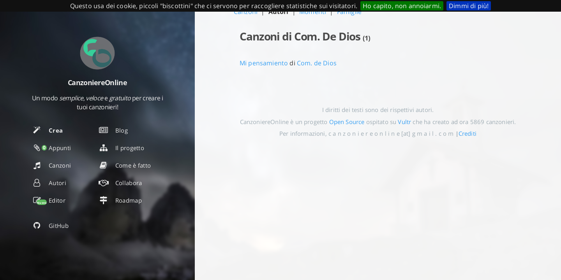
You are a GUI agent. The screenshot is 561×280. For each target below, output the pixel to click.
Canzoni (246, 11)
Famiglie (349, 11)
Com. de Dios (317, 63)
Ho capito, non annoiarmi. (402, 6)
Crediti (467, 133)
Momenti (312, 11)
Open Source (347, 122)
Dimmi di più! (469, 6)
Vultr (404, 122)
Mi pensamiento (264, 63)
